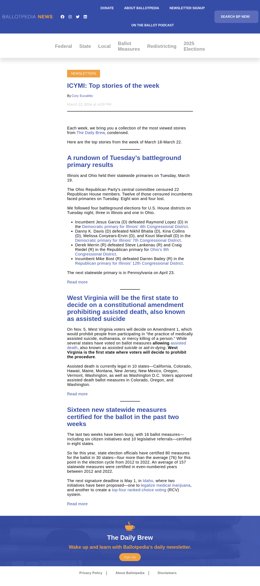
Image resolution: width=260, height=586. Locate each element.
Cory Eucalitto (82, 96)
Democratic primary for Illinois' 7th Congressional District (128, 240)
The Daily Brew (91, 132)
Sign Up (130, 557)
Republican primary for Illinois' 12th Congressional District (129, 263)
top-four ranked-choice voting (139, 490)
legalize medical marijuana (166, 485)
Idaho (147, 480)
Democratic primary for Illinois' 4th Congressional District (135, 226)
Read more (77, 282)
